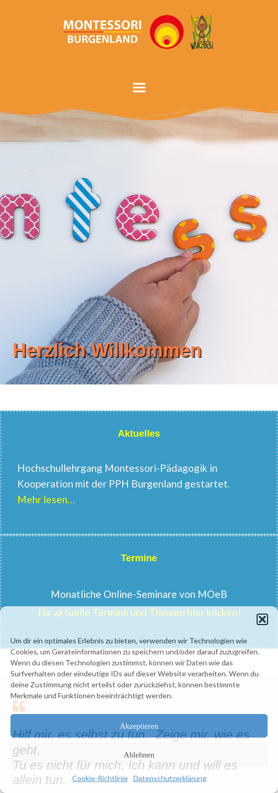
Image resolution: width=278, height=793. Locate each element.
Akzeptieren (139, 726)
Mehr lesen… (47, 499)
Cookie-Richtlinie (100, 778)
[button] (262, 619)
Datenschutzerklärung (169, 778)
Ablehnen (139, 755)
